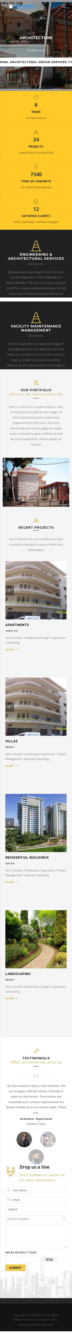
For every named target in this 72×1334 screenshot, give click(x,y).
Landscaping (18, 974)
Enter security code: (21, 1252)
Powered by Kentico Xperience (36, 1324)
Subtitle (11, 630)
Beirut (10, 747)
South (9, 863)
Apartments (17, 625)
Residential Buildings (27, 857)
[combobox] (36, 1218)
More (9, 649)
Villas (11, 741)
